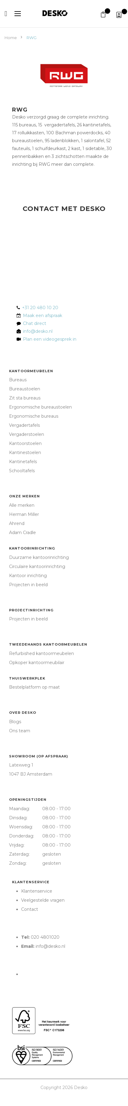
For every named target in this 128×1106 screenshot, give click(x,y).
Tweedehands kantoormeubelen (48, 644)
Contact (29, 909)
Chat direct (34, 323)
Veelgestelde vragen (43, 900)
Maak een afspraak (42, 315)
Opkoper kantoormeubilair (36, 662)
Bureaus (18, 380)
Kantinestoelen (25, 452)
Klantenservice (31, 882)
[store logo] (64, 13)
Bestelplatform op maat (34, 687)
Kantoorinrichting (32, 548)
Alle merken (21, 505)
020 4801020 (45, 937)
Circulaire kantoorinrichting (37, 566)
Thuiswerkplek (27, 678)
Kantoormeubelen (31, 371)
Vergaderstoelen (26, 434)
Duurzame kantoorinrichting (39, 557)
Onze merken (24, 496)
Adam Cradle (22, 532)
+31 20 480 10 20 (40, 307)
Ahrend (16, 523)
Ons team (19, 730)
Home (11, 37)
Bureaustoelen (24, 389)
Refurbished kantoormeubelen (41, 653)
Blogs (15, 721)
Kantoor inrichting (28, 575)
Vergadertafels (24, 425)
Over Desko (22, 712)
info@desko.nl (38, 331)
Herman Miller (24, 514)
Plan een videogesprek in (48, 339)
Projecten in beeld (28, 584)
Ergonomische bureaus (33, 416)
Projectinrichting (31, 610)
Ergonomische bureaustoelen (40, 407)
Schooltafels (22, 470)
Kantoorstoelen (25, 443)
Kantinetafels (23, 461)
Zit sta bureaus (24, 398)
